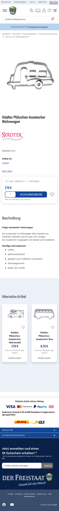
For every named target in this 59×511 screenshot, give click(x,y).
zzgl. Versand (25, 199)
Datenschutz (41, 494)
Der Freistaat (6, 2)
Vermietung (42, 2)
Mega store (54, 2)
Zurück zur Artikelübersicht (15, 36)
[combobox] (29, 19)
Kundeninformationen (29, 435)
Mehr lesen (7, 170)
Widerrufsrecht (30, 494)
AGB (49, 494)
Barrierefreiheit (29, 496)
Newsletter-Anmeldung (38, 26)
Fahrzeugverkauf (20, 2)
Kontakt (10, 494)
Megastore (29, 430)
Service (32, 2)
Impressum (19, 494)
